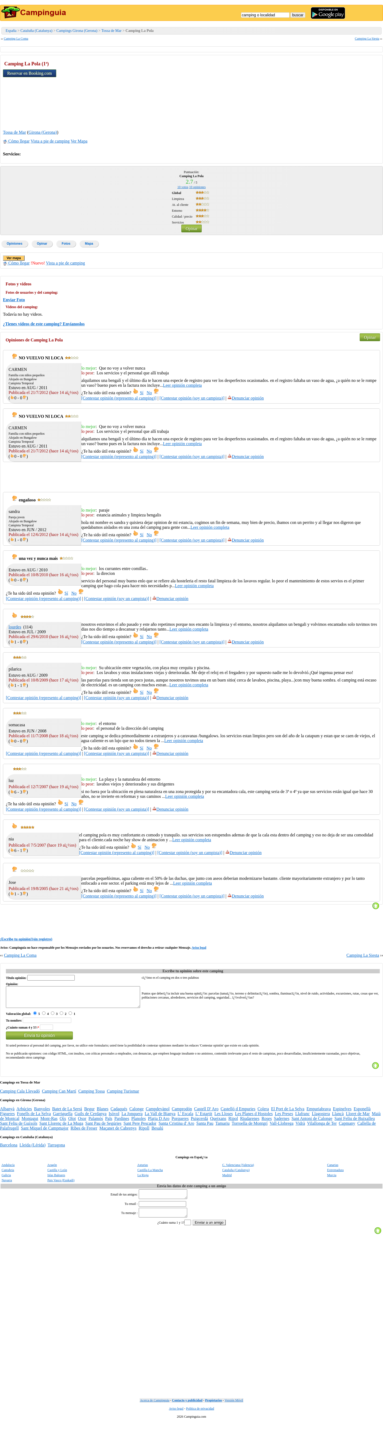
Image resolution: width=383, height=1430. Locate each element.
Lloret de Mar (358, 1117)
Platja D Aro (158, 1122)
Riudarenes (249, 1122)
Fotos (66, 243)
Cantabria (8, 1174)
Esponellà (362, 1113)
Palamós (95, 1122)
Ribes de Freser (84, 1132)
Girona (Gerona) (42, 132)
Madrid (227, 1179)
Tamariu (222, 1127)
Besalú (157, 1132)
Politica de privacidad (200, 1416)
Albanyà (7, 1113)
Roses (266, 1122)
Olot (72, 1122)
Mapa (89, 243)
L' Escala (185, 1117)
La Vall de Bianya (160, 1117)
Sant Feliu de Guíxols (18, 1127)
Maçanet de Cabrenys (118, 1132)
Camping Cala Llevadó (20, 1095)
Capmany (347, 1127)
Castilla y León (57, 1174)
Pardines (121, 1122)
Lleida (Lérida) (33, 1149)
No (149, 392)
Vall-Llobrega (282, 1127)
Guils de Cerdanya (91, 1117)
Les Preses (284, 1117)
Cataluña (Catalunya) (36, 31)
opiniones (197, 187)
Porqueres (180, 1122)
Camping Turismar (123, 1095)
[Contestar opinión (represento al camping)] (118, 398)
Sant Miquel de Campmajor (44, 1132)
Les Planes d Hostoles (254, 1117)
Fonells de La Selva (34, 1117)
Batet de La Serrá (67, 1113)
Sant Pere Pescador (139, 1127)
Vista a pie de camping (50, 141)
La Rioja (143, 1179)
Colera (263, 1113)
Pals (108, 1122)
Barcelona (8, 1149)
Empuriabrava (318, 1113)
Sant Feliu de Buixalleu (355, 1122)
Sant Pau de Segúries (103, 1127)
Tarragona (56, 1149)
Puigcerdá (199, 1122)
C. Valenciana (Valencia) (238, 1169)
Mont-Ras (49, 1122)
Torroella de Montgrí (250, 1127)
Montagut (29, 1122)
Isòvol (114, 1117)
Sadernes (282, 1122)
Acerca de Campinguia (154, 1407)
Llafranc (302, 1117)
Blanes (102, 1113)
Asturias (142, 1169)
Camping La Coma (16, 38)
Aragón (52, 1169)
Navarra (7, 1184)
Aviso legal (199, 947)
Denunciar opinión (245, 398)
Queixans (218, 1122)
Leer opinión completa (182, 385)
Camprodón (182, 1113)
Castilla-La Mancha (150, 1174)
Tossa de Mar (111, 31)
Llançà (338, 1117)
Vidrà (300, 1127)
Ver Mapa (79, 141)
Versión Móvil (234, 1407)
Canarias (332, 1169)
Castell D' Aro (206, 1113)
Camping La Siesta (367, 38)
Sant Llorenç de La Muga (61, 1127)
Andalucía (7, 1169)
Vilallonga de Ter (322, 1127)
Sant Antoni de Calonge (311, 1122)
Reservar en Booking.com (29, 73)
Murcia (331, 1179)
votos (182, 187)
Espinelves (342, 1113)
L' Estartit (204, 1117)
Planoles (138, 1122)
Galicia (6, 1179)
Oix (63, 1122)
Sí (141, 392)
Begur (89, 1113)
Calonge (136, 1113)
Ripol (233, 1122)
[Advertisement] (340, 91)
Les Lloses (223, 1117)
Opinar (191, 228)
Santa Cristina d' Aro (176, 1127)
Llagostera (321, 1117)
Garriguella (63, 1117)
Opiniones (14, 243)
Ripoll (144, 1132)
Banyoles (42, 1113)
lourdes (15, 627)
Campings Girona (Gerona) (77, 31)
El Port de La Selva (287, 1113)
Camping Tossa (91, 1095)
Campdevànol (158, 1113)
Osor (82, 1122)
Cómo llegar (16, 141)
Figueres (7, 1117)
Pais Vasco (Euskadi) (60, 1184)
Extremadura (335, 1174)
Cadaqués (119, 1113)
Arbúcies (24, 1113)
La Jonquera (132, 1117)
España (11, 31)
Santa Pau (204, 1127)
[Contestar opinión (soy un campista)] (191, 398)
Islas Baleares (56, 1179)
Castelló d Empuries (238, 1113)
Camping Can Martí (59, 1095)
